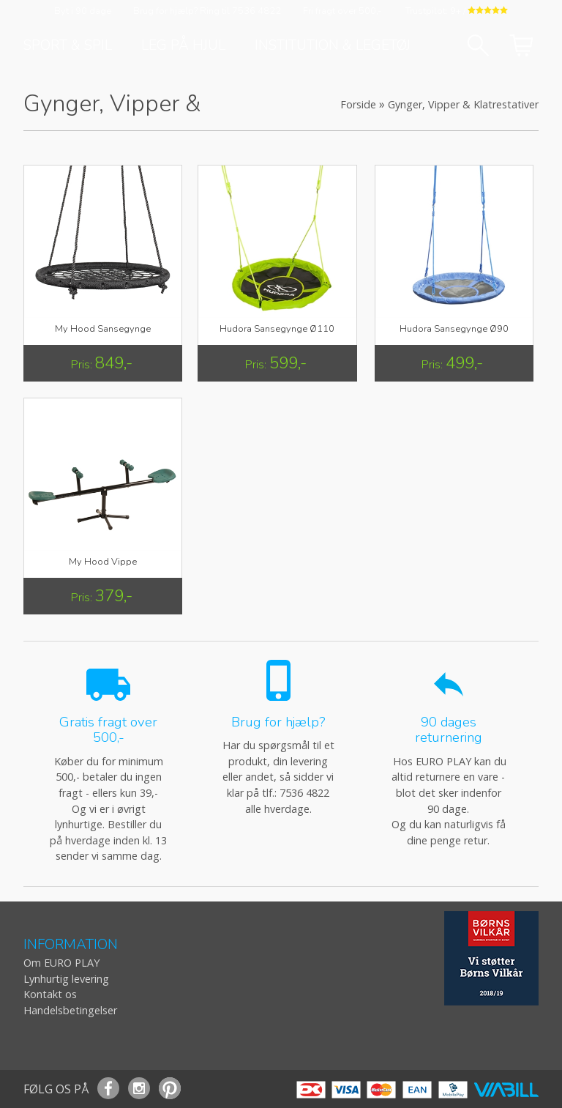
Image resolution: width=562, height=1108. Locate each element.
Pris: (83, 365)
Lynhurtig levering (66, 979)
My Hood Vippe (103, 561)
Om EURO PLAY (61, 963)
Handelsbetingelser (70, 1010)
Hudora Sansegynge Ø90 (454, 328)
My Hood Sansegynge (103, 328)
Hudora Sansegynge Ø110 (277, 328)
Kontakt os (50, 994)
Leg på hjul (183, 45)
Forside (358, 104)
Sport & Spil (67, 45)
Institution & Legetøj (333, 45)
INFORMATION (70, 945)
